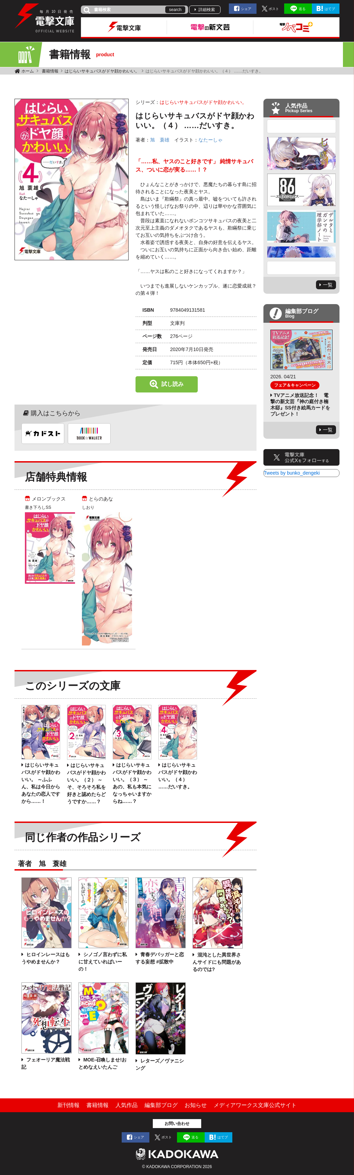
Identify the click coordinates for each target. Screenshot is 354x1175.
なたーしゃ (210, 140)
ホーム (27, 71)
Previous (301, 126)
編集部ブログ (161, 1105)
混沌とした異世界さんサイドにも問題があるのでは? (217, 962)
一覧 (328, 285)
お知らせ (196, 1105)
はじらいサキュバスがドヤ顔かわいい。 (102, 71)
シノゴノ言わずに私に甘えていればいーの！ (102, 962)
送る (302, 9)
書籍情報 (50, 71)
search (175, 9)
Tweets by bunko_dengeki (292, 473)
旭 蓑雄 (159, 140)
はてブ (330, 9)
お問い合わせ (177, 1123)
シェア (246, 9)
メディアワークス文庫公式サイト (255, 1105)
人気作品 (126, 1105)
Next (301, 268)
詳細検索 (206, 9)
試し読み (172, 384)
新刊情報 (68, 1105)
